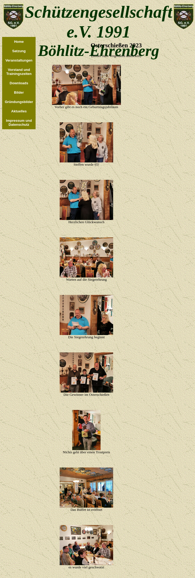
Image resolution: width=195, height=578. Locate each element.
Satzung (19, 51)
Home (19, 42)
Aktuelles (19, 111)
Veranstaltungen (18, 60)
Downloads (19, 83)
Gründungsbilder (19, 102)
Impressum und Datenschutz (19, 123)
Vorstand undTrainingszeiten (19, 72)
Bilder (19, 92)
